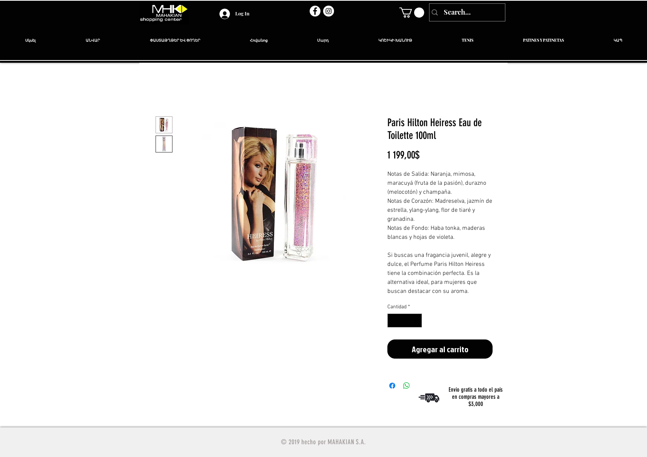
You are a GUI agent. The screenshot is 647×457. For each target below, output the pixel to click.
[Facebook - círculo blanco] (315, 11)
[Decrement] (393, 320)
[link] (411, 13)
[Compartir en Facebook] (392, 385)
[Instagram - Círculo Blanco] (328, 11)
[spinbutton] (404, 320)
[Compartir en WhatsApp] (406, 385)
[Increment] (416, 320)
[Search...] (466, 12)
